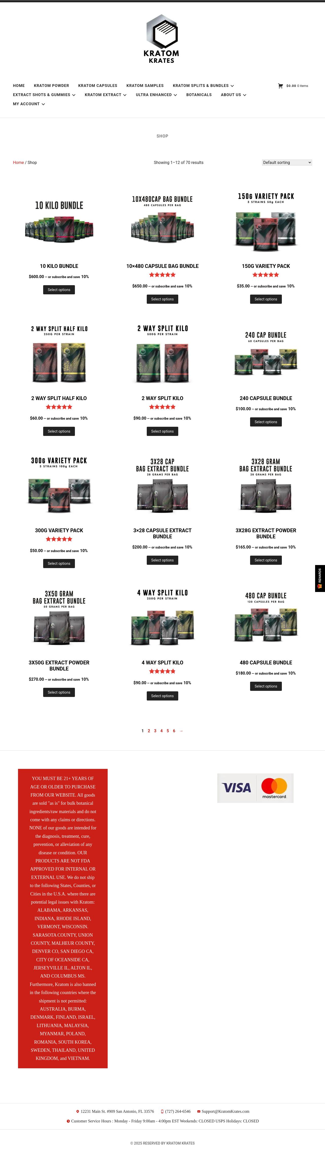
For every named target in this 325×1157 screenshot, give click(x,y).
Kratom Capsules (97, 85)
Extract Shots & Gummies (44, 95)
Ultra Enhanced (156, 95)
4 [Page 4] (161, 730)
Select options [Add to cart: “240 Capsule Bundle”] (266, 422)
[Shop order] (287, 162)
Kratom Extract (106, 95)
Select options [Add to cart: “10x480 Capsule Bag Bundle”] (162, 299)
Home (19, 85)
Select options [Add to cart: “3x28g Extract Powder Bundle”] (266, 560)
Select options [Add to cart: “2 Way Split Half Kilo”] (59, 431)
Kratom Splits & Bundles (203, 85)
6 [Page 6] (174, 730)
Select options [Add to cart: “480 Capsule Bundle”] (266, 686)
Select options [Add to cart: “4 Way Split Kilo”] (162, 696)
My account (29, 104)
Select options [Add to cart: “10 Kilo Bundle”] (59, 290)
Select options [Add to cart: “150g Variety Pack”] (266, 299)
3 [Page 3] (155, 730)
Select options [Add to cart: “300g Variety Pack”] (59, 563)
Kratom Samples (145, 85)
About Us (234, 95)
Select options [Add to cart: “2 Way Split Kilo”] (162, 431)
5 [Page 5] (168, 730)
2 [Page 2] (149, 730)
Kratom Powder (51, 85)
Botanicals (199, 95)
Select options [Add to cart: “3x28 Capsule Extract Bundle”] (162, 560)
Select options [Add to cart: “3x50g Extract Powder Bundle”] (59, 692)
